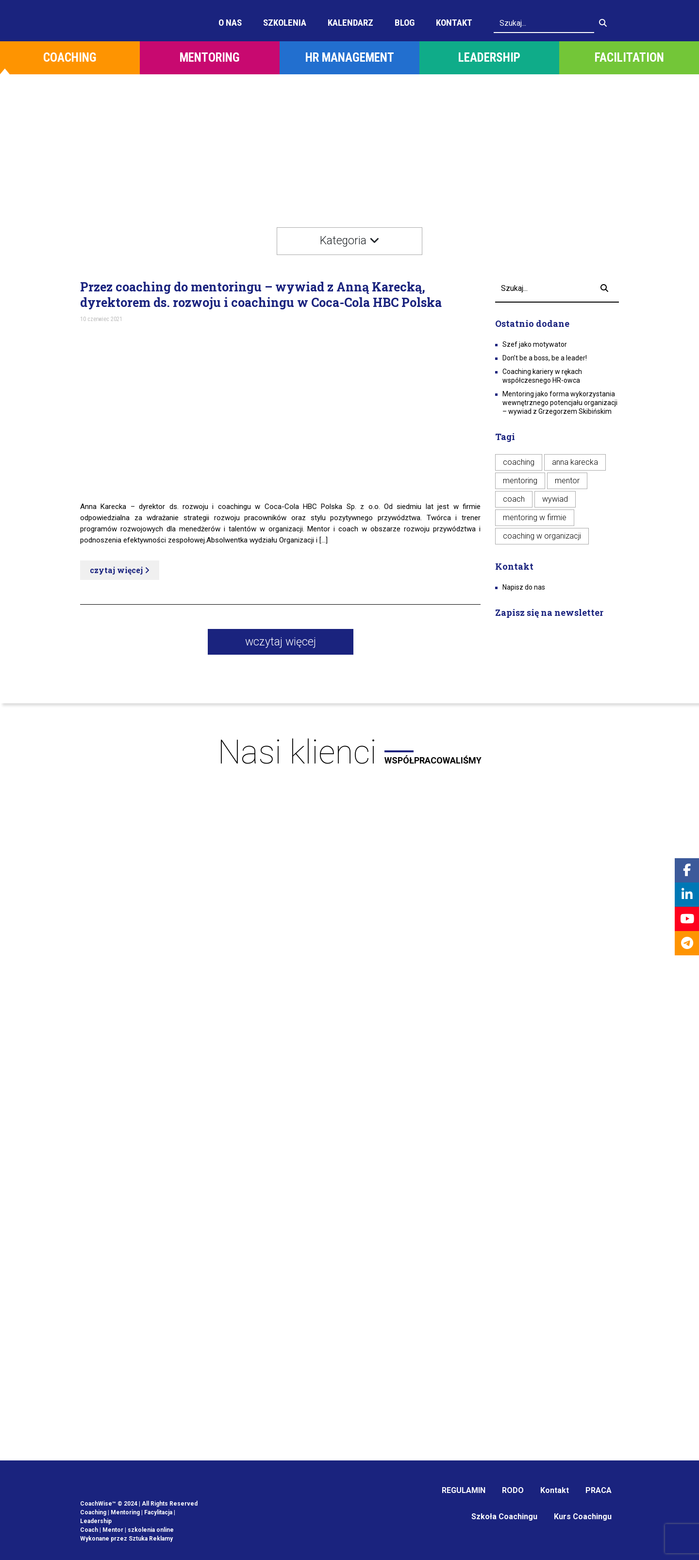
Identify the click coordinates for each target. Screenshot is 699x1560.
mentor (567, 480)
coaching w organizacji (542, 536)
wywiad (555, 499)
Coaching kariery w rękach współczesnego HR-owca (542, 376)
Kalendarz (350, 22)
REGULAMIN (463, 1490)
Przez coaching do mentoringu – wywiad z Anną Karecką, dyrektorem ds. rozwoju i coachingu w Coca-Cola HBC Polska (261, 295)
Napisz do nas (523, 587)
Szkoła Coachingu (504, 1516)
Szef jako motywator (534, 344)
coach (514, 499)
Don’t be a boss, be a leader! (544, 358)
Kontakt (454, 22)
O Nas (230, 22)
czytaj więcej (120, 570)
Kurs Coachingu (583, 1516)
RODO (513, 1490)
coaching (518, 462)
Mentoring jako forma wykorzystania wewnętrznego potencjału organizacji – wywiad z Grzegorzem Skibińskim (559, 402)
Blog (405, 22)
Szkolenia (284, 22)
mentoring (520, 480)
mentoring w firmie (534, 517)
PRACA (598, 1490)
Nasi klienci (349, 752)
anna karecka (575, 462)
